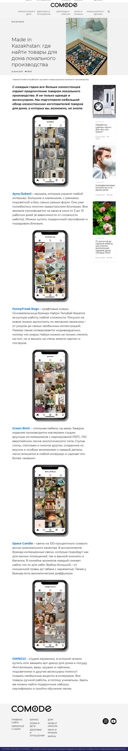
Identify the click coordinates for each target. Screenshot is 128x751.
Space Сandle (22, 543)
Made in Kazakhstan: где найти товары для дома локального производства (55, 79)
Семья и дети (30, 12)
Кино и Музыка (78, 12)
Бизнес (22, 11)
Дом (59, 11)
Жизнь (90, 11)
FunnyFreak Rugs (25, 309)
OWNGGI (19, 658)
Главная (16, 79)
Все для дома (18, 22)
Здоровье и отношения (43, 12)
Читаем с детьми (99, 12)
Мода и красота (65, 12)
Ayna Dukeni (22, 193)
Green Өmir (21, 428)
